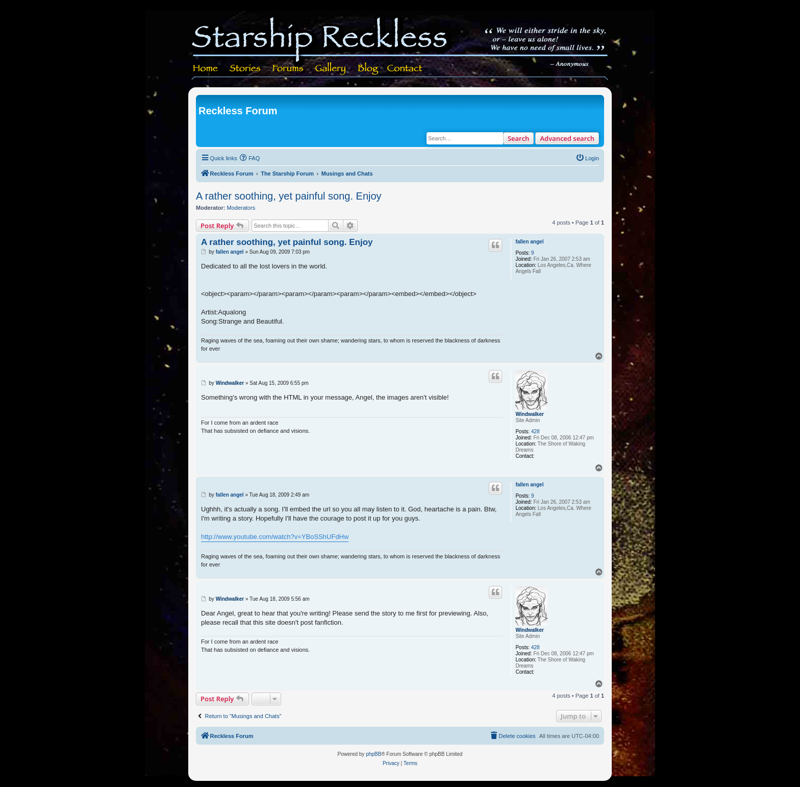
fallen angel (529, 241)
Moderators (241, 208)
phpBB (373, 754)
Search (519, 138)
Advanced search (567, 138)
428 (535, 431)
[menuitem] (250, 158)
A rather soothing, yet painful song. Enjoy (289, 196)
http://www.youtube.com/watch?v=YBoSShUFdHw (274, 536)
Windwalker (529, 414)
